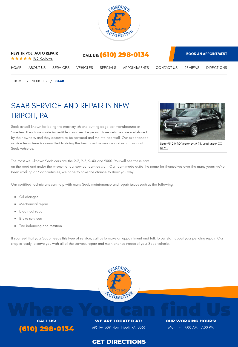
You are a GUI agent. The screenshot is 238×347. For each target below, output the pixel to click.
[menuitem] (16, 68)
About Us (37, 68)
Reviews (191, 68)
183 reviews (43, 59)
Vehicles (84, 68)
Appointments (136, 68)
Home (16, 68)
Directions (216, 68)
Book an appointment (206, 54)
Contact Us (167, 68)
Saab (59, 81)
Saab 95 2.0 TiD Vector (175, 144)
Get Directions (119, 342)
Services (60, 68)
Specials (108, 68)
